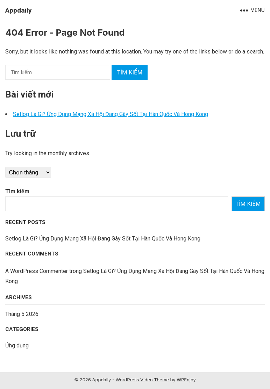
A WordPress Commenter (36, 271)
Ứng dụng (17, 345)
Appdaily (18, 10)
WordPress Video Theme (142, 379)
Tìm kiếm (17, 191)
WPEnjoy (186, 379)
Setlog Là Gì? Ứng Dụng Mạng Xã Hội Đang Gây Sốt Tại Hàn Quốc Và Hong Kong (110, 114)
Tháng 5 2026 (21, 314)
